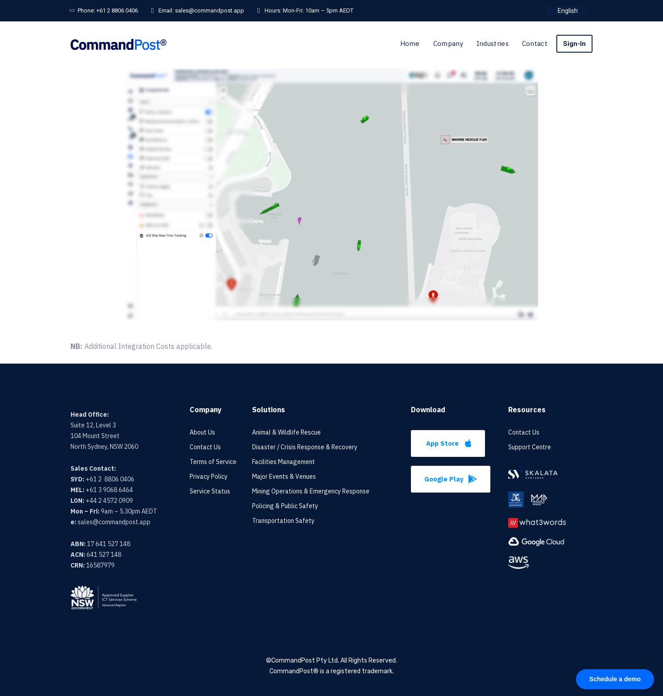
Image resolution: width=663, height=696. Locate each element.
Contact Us (205, 447)
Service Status (210, 491)
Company (448, 43)
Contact (534, 43)
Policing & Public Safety (285, 506)
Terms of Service (213, 462)
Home (410, 43)
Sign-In (574, 44)
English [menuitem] (568, 10)
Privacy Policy (209, 476)
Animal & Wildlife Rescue (286, 432)
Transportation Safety (283, 521)
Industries (493, 43)
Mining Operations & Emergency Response (310, 491)
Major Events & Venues (284, 476)
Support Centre (529, 447)
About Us (202, 432)
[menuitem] (567, 11)
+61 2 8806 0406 (117, 10)
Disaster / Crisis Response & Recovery (304, 447)
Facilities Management (283, 462)
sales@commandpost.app (209, 10)
